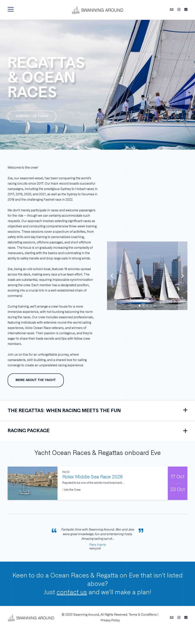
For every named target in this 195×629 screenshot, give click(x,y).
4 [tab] (151, 306)
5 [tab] (155, 306)
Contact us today (32, 116)
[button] (11, 9)
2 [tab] (143, 306)
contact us (72, 592)
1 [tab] (140, 306)
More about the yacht (36, 380)
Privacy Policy (110, 620)
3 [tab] (147, 306)
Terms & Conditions (143, 614)
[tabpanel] (147, 275)
